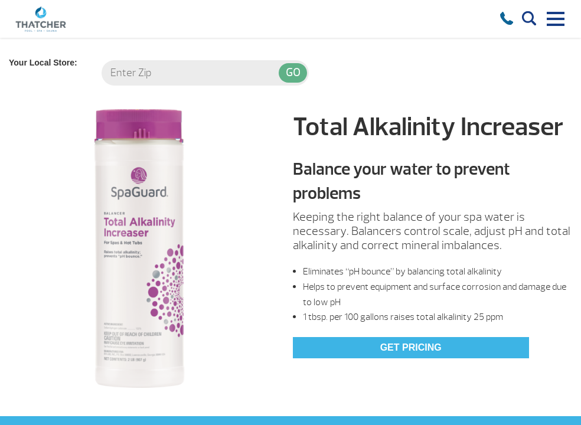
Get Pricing (411, 347)
